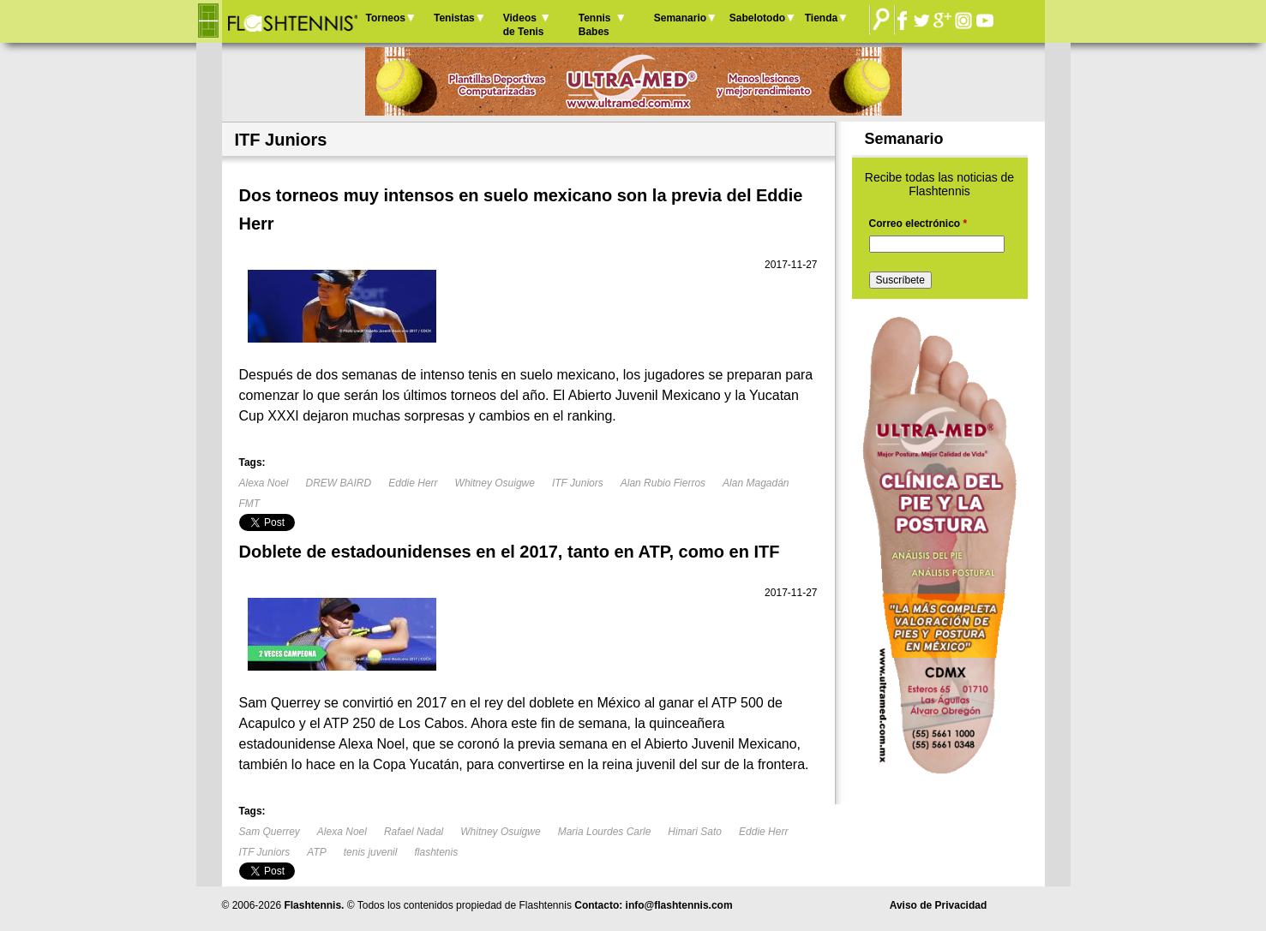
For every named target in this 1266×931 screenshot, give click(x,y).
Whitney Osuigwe (495, 483)
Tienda (821, 18)
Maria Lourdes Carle (604, 832)
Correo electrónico (918, 224)
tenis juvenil (371, 852)
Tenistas (454, 18)
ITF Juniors (577, 483)
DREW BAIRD (339, 483)
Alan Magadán (756, 483)
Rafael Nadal (413, 832)
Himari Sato (695, 832)
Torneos (385, 18)
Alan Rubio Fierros (663, 483)
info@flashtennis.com (679, 905)
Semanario (680, 18)
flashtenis (436, 852)
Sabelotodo (757, 18)
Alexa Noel (264, 483)
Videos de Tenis (523, 25)
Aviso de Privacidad (938, 905)
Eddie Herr (412, 483)
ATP (316, 852)
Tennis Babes (595, 25)
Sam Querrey (269, 832)
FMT (250, 504)
